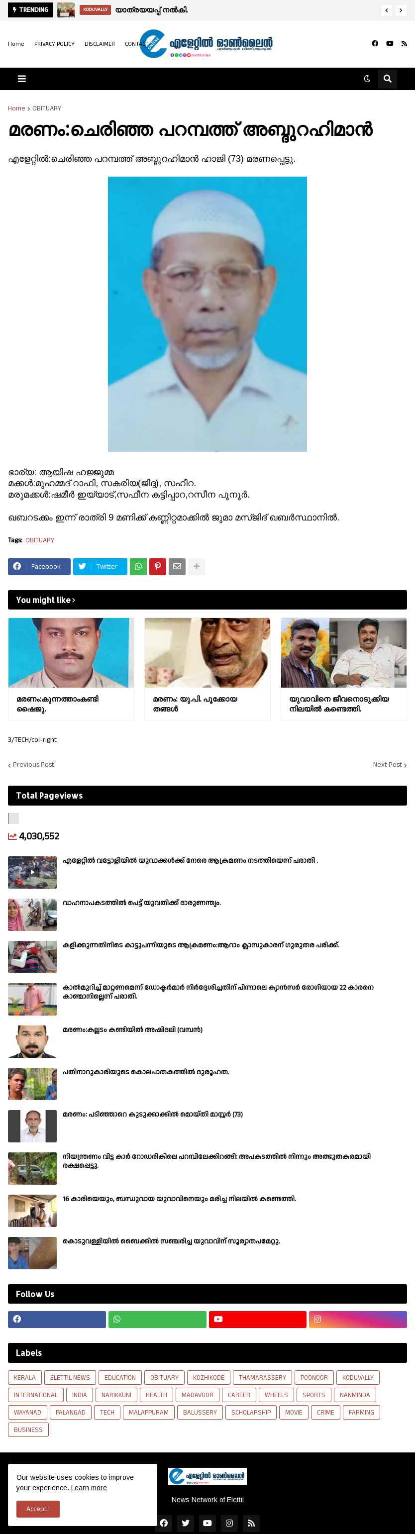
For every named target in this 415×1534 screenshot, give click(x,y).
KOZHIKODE (208, 1377)
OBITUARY (46, 108)
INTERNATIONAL (36, 1395)
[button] (387, 10)
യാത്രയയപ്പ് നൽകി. (151, 9)
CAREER (239, 1395)
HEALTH (156, 1395)
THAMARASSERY (262, 1377)
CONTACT (137, 44)
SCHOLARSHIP (251, 1412)
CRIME (325, 1412)
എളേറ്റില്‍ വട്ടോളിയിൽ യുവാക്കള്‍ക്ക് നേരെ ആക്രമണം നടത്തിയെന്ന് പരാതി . (190, 860)
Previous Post (33, 765)
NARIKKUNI (116, 1395)
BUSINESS (28, 1430)
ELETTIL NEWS (70, 1377)
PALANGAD (71, 1412)
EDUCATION (120, 1377)
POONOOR (314, 1377)
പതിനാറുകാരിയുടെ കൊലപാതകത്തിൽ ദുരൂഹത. (146, 1072)
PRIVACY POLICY (54, 44)
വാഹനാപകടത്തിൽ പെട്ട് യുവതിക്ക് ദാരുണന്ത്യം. (142, 903)
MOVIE (294, 1412)
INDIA (79, 1395)
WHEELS (276, 1395)
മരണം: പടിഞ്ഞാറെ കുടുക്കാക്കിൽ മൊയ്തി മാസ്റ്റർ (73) (153, 1114)
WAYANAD (27, 1412)
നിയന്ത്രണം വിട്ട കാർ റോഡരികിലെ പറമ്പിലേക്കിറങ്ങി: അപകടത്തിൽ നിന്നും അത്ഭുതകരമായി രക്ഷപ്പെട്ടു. (217, 1161)
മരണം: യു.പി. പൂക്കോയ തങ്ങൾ (195, 704)
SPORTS (314, 1395)
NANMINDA (355, 1395)
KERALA (25, 1377)
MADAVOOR (197, 1395)
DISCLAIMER (100, 44)
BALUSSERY (200, 1412)
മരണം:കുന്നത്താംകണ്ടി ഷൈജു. (57, 704)
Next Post (387, 765)
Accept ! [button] (38, 1509)
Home (16, 44)
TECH (107, 1412)
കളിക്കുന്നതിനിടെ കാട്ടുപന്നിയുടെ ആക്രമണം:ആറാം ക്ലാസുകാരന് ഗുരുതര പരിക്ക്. (201, 945)
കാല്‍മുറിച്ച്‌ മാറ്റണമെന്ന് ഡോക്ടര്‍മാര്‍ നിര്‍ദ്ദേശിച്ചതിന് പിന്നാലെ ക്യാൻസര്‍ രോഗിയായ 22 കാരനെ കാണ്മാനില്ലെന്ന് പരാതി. (218, 992)
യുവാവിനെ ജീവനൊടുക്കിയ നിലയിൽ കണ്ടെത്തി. (339, 704)
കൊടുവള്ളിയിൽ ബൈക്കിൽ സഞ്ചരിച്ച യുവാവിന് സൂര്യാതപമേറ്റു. (171, 1241)
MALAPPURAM (149, 1412)
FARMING (361, 1412)
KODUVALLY (358, 1377)
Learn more (89, 1488)
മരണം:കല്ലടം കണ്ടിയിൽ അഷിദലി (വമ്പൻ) (133, 1029)
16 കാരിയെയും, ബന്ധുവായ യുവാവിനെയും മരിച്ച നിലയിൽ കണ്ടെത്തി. (179, 1199)
